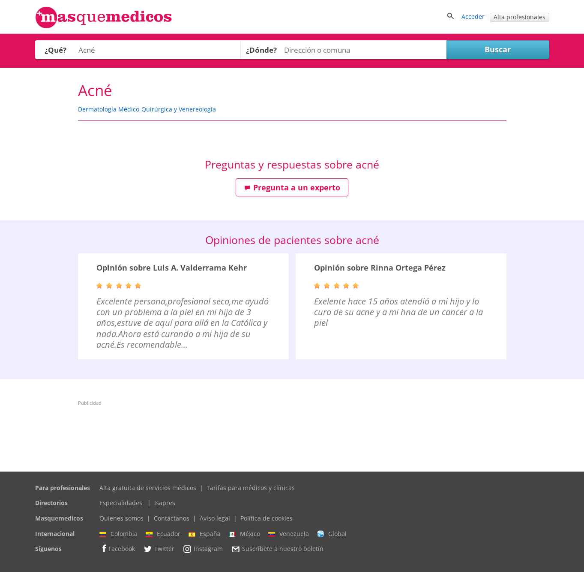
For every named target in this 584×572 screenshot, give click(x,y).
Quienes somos (121, 518)
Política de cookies (266, 518)
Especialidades (120, 503)
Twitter (158, 549)
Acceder (473, 16)
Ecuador (163, 534)
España (205, 534)
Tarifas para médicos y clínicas (251, 488)
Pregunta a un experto (292, 187)
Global (332, 534)
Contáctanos (171, 518)
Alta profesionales (519, 17)
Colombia (118, 534)
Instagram (203, 549)
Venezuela (288, 534)
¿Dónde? (261, 50)
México (244, 534)
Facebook (117, 549)
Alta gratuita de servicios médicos (147, 488)
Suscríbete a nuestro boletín (277, 549)
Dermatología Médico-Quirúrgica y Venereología (147, 109)
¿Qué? (55, 50)
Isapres (164, 503)
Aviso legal (215, 518)
